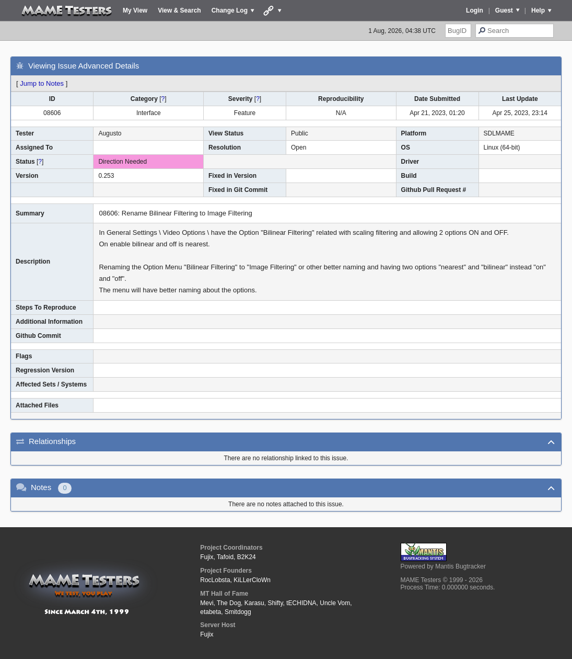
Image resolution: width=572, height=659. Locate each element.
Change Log (230, 10)
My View (135, 10)
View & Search (179, 10)
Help (538, 10)
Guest (504, 10)
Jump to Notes (42, 83)
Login (474, 10)
